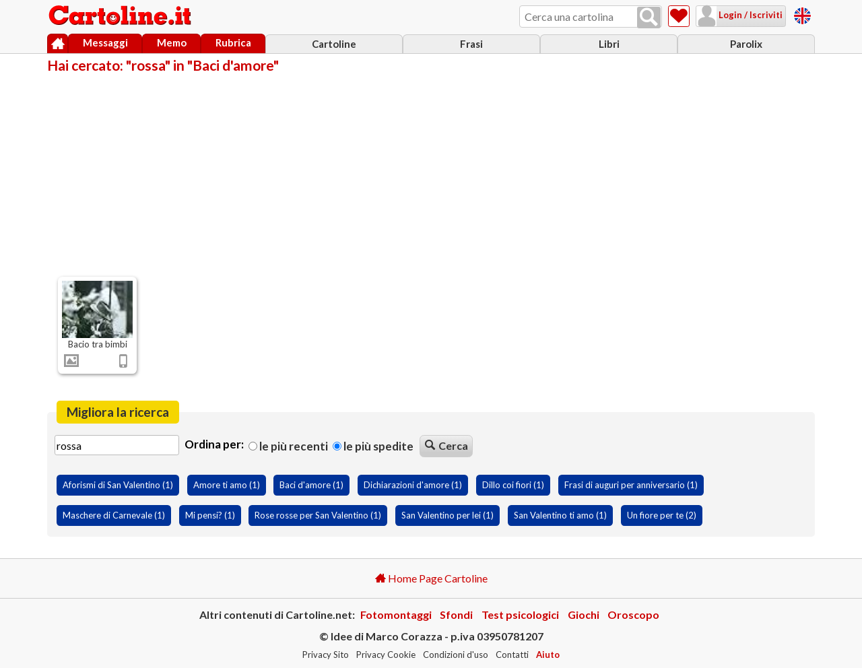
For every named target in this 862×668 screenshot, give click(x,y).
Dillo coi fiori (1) (513, 484)
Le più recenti (288, 446)
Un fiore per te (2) (661, 515)
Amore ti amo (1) (226, 484)
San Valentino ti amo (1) (560, 515)
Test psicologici (520, 614)
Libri (609, 44)
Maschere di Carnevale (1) (114, 515)
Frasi (471, 44)
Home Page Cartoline (431, 578)
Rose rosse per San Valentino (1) (318, 515)
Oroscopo (633, 614)
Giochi (583, 614)
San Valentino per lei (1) (447, 515)
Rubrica (233, 42)
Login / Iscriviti (750, 14)
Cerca (446, 445)
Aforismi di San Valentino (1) (118, 484)
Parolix (746, 44)
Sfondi (456, 614)
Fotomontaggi (396, 614)
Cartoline (334, 44)
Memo (172, 42)
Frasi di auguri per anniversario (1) (631, 484)
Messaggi (105, 42)
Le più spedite (373, 446)
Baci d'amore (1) (311, 484)
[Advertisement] (431, 173)
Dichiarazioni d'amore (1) (413, 484)
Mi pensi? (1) (210, 515)
